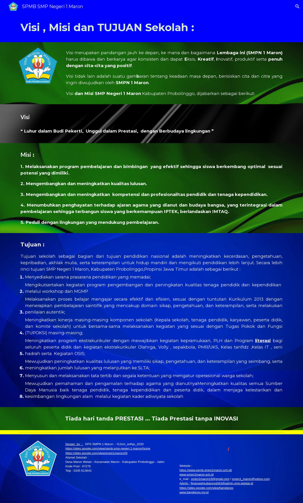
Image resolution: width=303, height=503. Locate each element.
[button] (297, 6)
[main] (151, 27)
